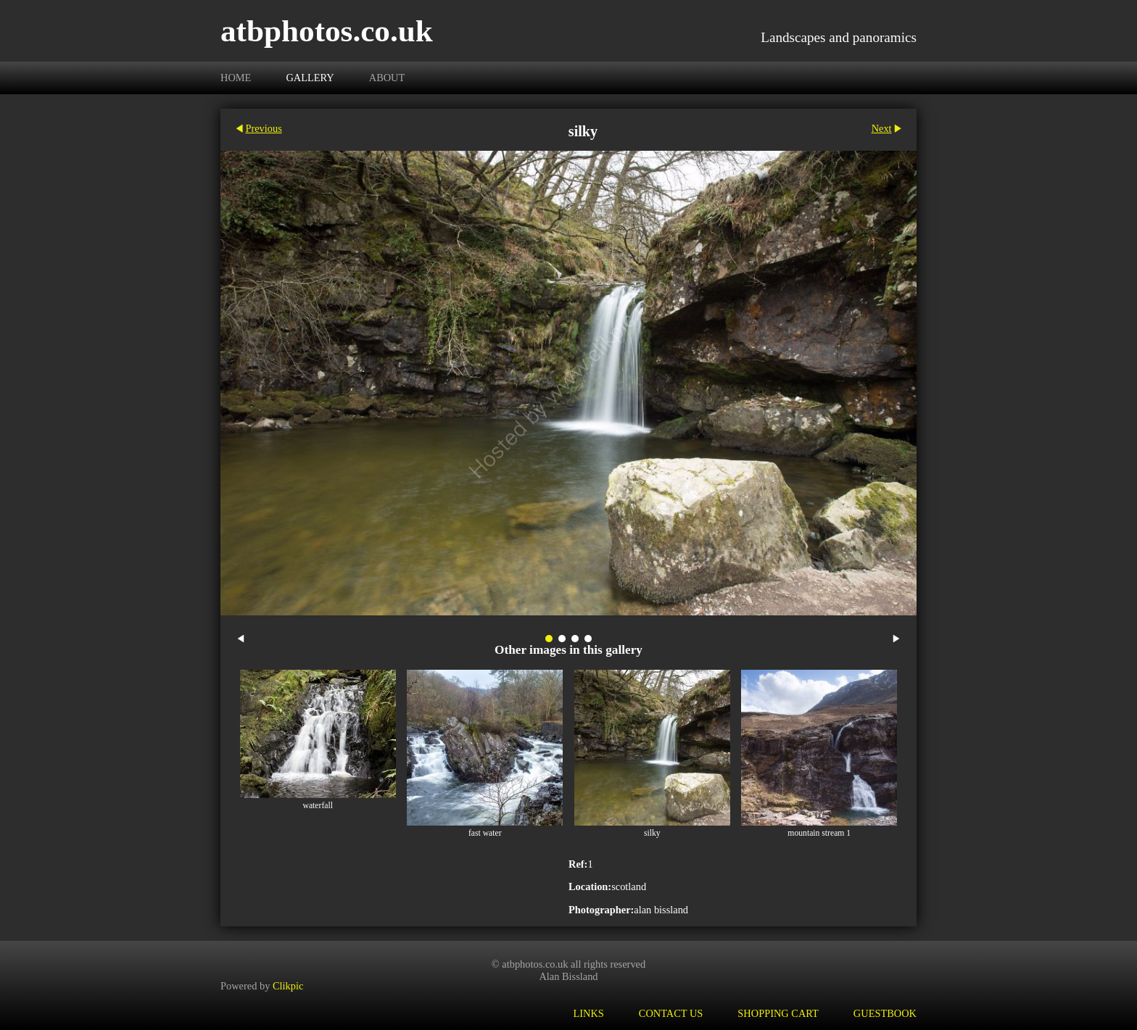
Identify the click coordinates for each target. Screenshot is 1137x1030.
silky (652, 833)
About (387, 77)
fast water (485, 833)
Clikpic (288, 985)
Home (235, 77)
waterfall (318, 805)
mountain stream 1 (819, 833)
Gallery (310, 77)
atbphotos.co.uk (326, 31)
